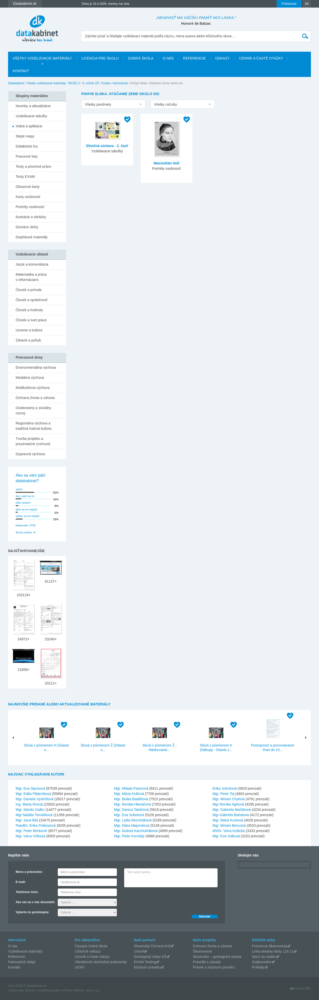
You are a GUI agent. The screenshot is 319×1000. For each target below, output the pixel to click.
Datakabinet (16, 83)
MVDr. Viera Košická (228, 831)
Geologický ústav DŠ (150, 957)
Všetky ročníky (165, 104)
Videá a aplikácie (29, 126)
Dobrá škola (140, 58)
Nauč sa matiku (264, 957)
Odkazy (222, 58)
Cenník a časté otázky (261, 58)
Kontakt (21, 71)
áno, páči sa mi (25, 496)
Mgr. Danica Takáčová (131, 810)
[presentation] (162, 899)
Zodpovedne (262, 962)
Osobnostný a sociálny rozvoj (33, 410)
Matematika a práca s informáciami (31, 277)
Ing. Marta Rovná (29, 804)
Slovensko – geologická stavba (217, 957)
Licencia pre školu (100, 58)
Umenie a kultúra (29, 330)
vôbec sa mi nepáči (27, 516)
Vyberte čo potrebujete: (32, 912)
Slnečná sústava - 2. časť (107, 146)
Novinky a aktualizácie (33, 106)
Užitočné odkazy (88, 951)
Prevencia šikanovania (269, 946)
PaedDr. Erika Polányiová (36, 825)
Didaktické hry (27, 146)
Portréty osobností (30, 207)
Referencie (194, 58)
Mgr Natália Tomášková (34, 815)
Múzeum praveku (147, 967)
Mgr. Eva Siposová (30, 788)
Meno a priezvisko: (29, 872)
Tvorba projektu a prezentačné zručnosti (33, 441)
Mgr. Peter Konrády (129, 836)
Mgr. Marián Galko (30, 810)
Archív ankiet (24, 532)
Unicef (139, 951)
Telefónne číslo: (27, 892)
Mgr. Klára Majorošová (131, 825)
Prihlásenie (289, 4)
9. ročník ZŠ (91, 83)
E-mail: (21, 882)
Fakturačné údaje (21, 962)
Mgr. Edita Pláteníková (33, 794)
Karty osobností (28, 197)
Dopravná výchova (30, 454)
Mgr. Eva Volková (226, 836)
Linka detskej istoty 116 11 (273, 951)
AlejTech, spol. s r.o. (86, 990)
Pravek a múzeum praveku (214, 967)
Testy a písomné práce (33, 166)
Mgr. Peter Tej (223, 794)
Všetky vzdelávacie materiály (42, 58)
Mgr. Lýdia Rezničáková (133, 820)
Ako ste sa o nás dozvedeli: (35, 902)
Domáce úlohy (27, 227)
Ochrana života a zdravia (35, 398)
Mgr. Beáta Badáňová (131, 799)
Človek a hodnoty (29, 310)
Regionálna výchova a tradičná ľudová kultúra (33, 426)
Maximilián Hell (166, 163)
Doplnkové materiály (32, 237)
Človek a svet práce (31, 320)
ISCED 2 (74, 83)
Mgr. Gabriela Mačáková (231, 810)
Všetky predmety (98, 104)
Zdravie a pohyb (28, 340)
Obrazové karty (28, 187)
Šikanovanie (202, 951)
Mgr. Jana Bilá (27, 820)
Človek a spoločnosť (32, 300)
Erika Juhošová (224, 788)
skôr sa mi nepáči (26, 509)
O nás (168, 58)
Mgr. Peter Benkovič (31, 831)
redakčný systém (49, 990)
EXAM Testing (145, 962)
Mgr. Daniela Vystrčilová (35, 799)
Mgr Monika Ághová (228, 804)
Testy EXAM (25, 177)
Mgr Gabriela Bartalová (230, 815)
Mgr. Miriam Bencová (229, 825)
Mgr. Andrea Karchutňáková (136, 831)
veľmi (19, 489)
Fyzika (105, 83)
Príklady (258, 967)
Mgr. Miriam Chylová (228, 799)
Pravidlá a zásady (207, 962)
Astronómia (120, 83)
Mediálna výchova (30, 378)
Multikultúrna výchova (33, 388)
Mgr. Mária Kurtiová (227, 820)
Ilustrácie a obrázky (31, 217)
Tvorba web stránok (21, 990)
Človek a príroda (29, 290)
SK (307, 4)
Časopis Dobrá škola (91, 946)
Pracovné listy (27, 156)
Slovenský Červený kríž (152, 946)
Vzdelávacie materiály (25, 951)
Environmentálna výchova (36, 367)
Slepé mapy (25, 136)
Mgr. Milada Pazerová (131, 788)
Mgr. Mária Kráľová (129, 794)
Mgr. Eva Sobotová (129, 815)
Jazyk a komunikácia (32, 264)
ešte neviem (23, 502)
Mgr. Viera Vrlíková (30, 836)
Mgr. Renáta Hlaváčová (132, 804)
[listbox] (113, 104)
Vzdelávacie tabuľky (31, 116)
